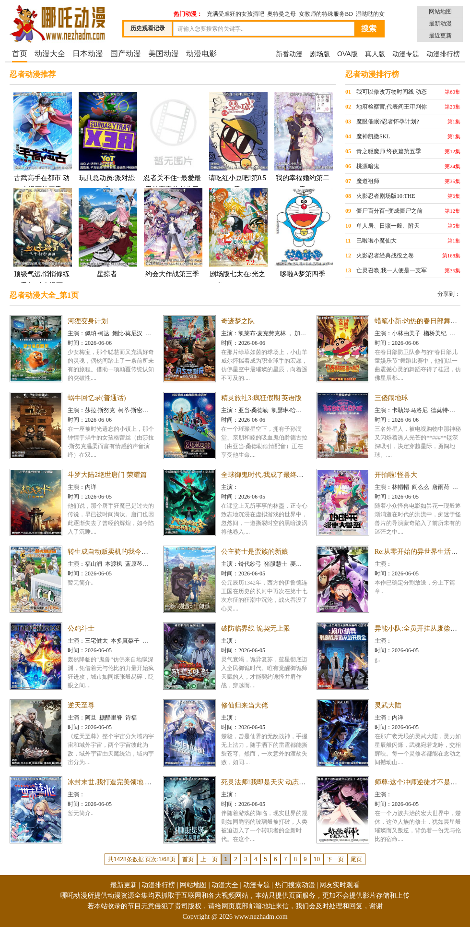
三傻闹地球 (391, 398)
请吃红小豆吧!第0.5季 (237, 142)
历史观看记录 (147, 28)
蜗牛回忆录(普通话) (97, 398)
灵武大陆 (388, 705)
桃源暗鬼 (367, 166)
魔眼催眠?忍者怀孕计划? (387, 121)
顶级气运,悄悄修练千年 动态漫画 (41, 238)
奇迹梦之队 (238, 321)
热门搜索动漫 (295, 885)
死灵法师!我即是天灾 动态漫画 (266, 782)
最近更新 (440, 35)
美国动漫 (163, 53)
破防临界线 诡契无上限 (255, 628)
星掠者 (107, 232)
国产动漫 (125, 53)
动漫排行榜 (443, 54)
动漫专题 (405, 54)
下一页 (335, 859)
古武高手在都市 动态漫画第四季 (41, 142)
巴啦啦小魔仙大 (376, 240)
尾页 (356, 859)
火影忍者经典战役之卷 (385, 255)
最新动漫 (440, 23)
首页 (19, 53)
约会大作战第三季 (172, 232)
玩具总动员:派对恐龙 (107, 142)
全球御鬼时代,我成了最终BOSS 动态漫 (278, 474)
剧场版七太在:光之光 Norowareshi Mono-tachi (237, 244)
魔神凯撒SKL (373, 136)
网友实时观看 (339, 885)
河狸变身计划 (88, 321)
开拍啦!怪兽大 (396, 474)
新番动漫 (289, 54)
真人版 (375, 54)
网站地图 (440, 11)
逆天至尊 (81, 705)
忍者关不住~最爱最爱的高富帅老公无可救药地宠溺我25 (172, 148)
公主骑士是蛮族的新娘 (254, 551)
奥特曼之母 (281, 14)
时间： (76, 343)
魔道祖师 (367, 181)
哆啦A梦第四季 (302, 232)
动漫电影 (201, 53)
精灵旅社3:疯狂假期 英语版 (261, 398)
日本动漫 (87, 53)
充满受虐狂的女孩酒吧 (235, 14)
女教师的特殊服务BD (326, 14)
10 (317, 859)
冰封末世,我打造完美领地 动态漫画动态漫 (130, 782)
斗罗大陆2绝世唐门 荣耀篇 (107, 474)
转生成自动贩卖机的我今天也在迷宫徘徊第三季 (138, 551)
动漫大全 (50, 53)
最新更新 (123, 885)
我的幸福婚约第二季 (302, 142)
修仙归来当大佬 (244, 705)
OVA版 (347, 54)
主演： (76, 333)
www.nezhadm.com (261, 916)
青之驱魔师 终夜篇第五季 (388, 151)
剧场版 (320, 54)
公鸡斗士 (81, 628)
